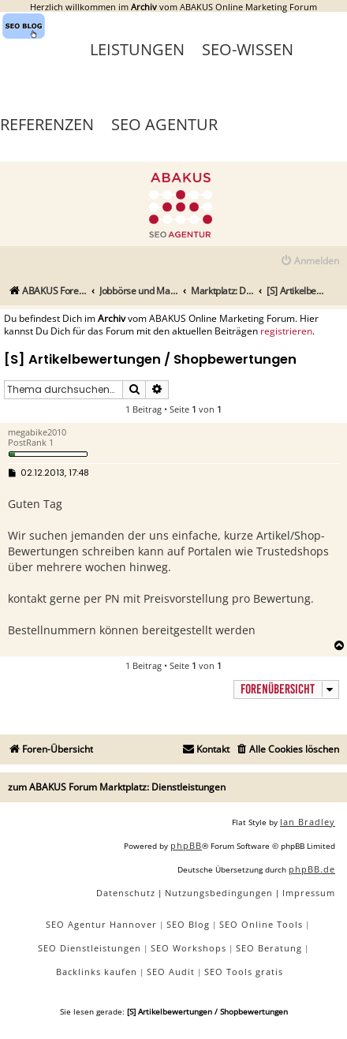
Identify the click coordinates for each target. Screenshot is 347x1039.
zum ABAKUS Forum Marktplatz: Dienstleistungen (117, 787)
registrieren (286, 331)
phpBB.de (312, 869)
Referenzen (47, 124)
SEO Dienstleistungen (89, 948)
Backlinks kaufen (96, 971)
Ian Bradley (307, 822)
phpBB (186, 845)
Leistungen (137, 49)
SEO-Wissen (247, 49)
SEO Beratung (269, 948)
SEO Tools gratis (243, 971)
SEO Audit (171, 971)
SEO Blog (188, 924)
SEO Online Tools (261, 924)
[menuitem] (309, 261)
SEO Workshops (188, 948)
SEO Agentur (164, 124)
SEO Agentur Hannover (101, 924)
